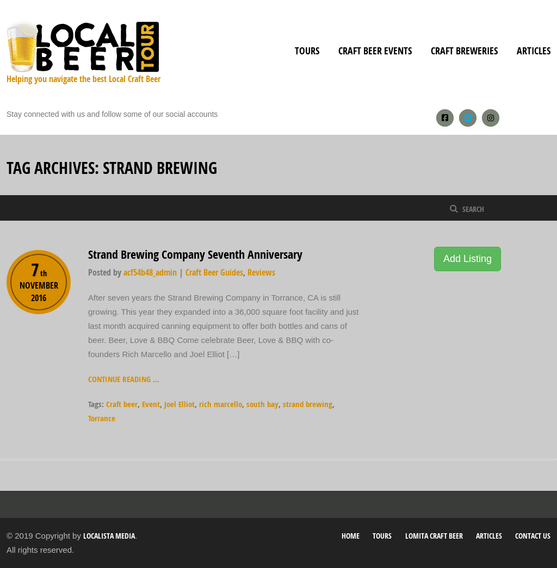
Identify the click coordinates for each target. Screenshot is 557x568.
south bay (262, 404)
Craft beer (122, 404)
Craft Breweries (464, 51)
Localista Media (109, 535)
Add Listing (467, 258)
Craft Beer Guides (214, 272)
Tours (307, 51)
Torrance (101, 418)
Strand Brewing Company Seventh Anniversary (195, 254)
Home (351, 535)
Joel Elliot (179, 404)
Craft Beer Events (375, 51)
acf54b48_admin (150, 272)
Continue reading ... (123, 379)
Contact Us (532, 535)
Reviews (261, 272)
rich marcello (220, 404)
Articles (533, 51)
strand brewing (307, 404)
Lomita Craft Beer (434, 535)
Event (151, 404)
